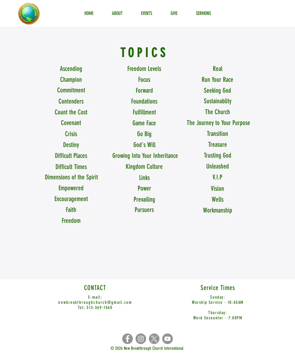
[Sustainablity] (217, 101)
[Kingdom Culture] (144, 166)
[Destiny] (71, 145)
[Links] (144, 178)
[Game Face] (144, 123)
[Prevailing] (144, 199)
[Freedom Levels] (144, 69)
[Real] (217, 69)
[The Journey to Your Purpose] (218, 123)
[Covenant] (71, 123)
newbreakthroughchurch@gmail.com (95, 302)
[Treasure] (217, 144)
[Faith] (71, 210)
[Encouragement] (71, 199)
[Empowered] (71, 188)
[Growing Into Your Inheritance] (145, 156)
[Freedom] (71, 221)
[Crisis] (71, 134)
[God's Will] (144, 145)
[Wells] (217, 199)
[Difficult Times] (71, 167)
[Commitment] (71, 90)
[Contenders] (71, 101)
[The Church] (217, 112)
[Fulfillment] (144, 112)
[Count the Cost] (71, 112)
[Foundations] (144, 101)
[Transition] (217, 134)
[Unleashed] (217, 166)
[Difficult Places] (71, 156)
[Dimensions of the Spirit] (71, 177)
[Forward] (144, 90)
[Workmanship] (217, 210)
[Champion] (71, 79)
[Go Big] (144, 134)
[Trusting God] (217, 155)
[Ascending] (71, 69)
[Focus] (144, 79)
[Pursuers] (144, 210)
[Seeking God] (217, 90)
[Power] (144, 188)
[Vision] (217, 188)
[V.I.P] (217, 177)
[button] (217, 79)
